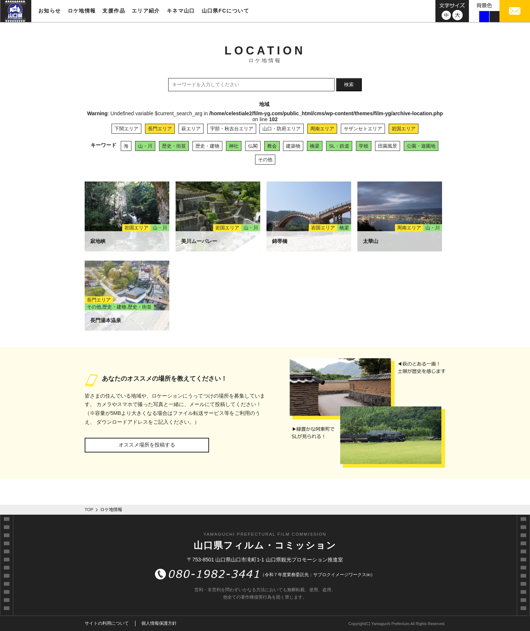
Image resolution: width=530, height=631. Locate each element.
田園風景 (387, 146)
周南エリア (322, 128)
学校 (363, 146)
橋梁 (314, 146)
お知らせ (49, 11)
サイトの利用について (107, 623)
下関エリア (126, 128)
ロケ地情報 (82, 11)
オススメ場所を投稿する (147, 445)
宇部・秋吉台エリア (231, 128)
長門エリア (160, 128)
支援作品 (113, 11)
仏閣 (253, 146)
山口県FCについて (225, 11)
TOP (89, 509)
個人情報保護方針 (159, 623)
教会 (272, 146)
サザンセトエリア (363, 128)
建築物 (293, 146)
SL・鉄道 (339, 146)
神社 (234, 146)
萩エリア (191, 128)
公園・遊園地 (421, 146)
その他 (265, 159)
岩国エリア (404, 128)
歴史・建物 (207, 146)
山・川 (145, 146)
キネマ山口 (181, 11)
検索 (349, 84)
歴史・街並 (174, 146)
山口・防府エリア (281, 128)
